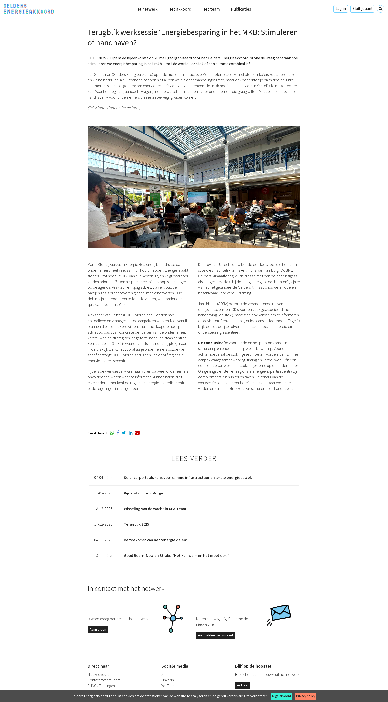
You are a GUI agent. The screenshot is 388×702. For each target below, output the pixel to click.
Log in (341, 8)
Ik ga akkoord (281, 696)
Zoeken (380, 9)
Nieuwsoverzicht (100, 674)
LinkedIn (167, 680)
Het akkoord (179, 9)
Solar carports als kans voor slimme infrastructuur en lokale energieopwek (188, 477)
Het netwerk (145, 9)
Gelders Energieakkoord (29, 9)
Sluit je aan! (362, 8)
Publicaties (241, 9)
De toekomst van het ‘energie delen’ (155, 540)
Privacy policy (305, 696)
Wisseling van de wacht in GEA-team (155, 509)
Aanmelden (98, 629)
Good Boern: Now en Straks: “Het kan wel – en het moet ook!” (176, 555)
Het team (211, 9)
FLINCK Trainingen (101, 686)
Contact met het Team (104, 680)
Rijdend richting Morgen (145, 493)
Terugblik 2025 (136, 524)
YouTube (167, 686)
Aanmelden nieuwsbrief (215, 635)
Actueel (242, 685)
